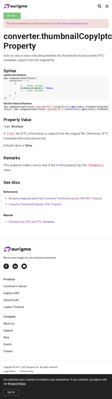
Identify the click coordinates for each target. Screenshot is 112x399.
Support (8, 330)
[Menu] (107, 6)
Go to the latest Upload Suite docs (70, 23)
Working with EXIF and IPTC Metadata (31, 221)
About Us (8, 323)
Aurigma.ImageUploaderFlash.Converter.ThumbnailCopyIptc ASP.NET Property (55, 198)
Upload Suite (11, 300)
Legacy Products (13, 307)
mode (60, 165)
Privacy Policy (26, 371)
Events (7, 344)
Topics (12, 16)
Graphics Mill (11, 293)
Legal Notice (9, 371)
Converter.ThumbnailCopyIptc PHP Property (35, 204)
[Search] (99, 6)
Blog (6, 337)
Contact (8, 351)
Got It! (11, 392)
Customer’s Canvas (15, 286)
